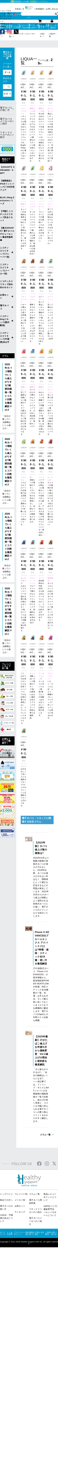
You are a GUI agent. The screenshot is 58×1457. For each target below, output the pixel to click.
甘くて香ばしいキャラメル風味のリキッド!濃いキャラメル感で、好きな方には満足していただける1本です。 (41, 320)
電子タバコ (43, 26)
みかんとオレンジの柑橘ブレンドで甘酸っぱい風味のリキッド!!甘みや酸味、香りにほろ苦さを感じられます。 (41, 410)
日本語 (18, 9)
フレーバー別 (21, 1194)
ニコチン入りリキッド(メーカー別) (4, 269)
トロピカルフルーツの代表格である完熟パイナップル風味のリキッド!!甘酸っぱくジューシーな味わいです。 (23, 501)
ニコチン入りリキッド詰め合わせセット (6, 284)
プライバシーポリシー (19, 1233)
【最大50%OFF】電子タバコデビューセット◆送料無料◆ (7, 234)
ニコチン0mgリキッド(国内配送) (4, 320)
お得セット (4, 296)
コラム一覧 (34, 1194)
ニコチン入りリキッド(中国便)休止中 (4, 337)
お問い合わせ (52, 9)
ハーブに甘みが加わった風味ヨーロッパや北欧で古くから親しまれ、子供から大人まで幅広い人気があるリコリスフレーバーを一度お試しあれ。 (41, 506)
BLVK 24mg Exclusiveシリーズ (7, 200)
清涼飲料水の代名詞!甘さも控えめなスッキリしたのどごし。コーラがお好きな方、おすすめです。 (41, 599)
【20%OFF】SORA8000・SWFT (7, 170)
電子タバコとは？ (15, 26)
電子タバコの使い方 (6, 108)
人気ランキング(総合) (53, 26)
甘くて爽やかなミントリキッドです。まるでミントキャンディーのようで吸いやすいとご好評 (50, 318)
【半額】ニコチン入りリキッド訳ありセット (6, 215)
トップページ (6, 1194)
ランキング (20, 1212)
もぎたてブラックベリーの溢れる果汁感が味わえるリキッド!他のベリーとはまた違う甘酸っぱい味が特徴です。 (23, 604)
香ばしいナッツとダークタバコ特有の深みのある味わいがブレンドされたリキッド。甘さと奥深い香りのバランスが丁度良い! (50, 134)
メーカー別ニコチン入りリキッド (34, 26)
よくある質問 (9, 1233)
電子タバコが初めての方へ (5, 26)
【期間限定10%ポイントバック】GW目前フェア (7, 185)
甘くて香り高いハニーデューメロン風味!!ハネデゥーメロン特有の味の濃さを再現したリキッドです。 (50, 410)
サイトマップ (3, 1233)
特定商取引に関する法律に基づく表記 (35, 1233)
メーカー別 (20, 1200)
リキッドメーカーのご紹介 (6, 134)
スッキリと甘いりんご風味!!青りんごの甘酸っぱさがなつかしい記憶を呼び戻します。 (41, 694)
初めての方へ (6, 1200)
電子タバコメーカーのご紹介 (6, 121)
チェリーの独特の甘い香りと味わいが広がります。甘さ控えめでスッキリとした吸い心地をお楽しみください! (50, 501)
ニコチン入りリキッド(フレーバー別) (4, 252)
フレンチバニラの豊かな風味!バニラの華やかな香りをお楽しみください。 (41, 222)
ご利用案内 (39, 9)
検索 (6, 93)
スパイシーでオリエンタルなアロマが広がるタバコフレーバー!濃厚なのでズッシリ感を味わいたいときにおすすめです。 (32, 134)
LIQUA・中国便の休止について (6, 1218)
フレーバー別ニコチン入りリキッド (24, 26)
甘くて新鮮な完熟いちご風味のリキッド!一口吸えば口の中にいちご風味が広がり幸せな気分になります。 (23, 410)
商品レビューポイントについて (49, 1197)
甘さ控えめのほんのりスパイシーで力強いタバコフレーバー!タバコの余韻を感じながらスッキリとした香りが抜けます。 (41, 134)
